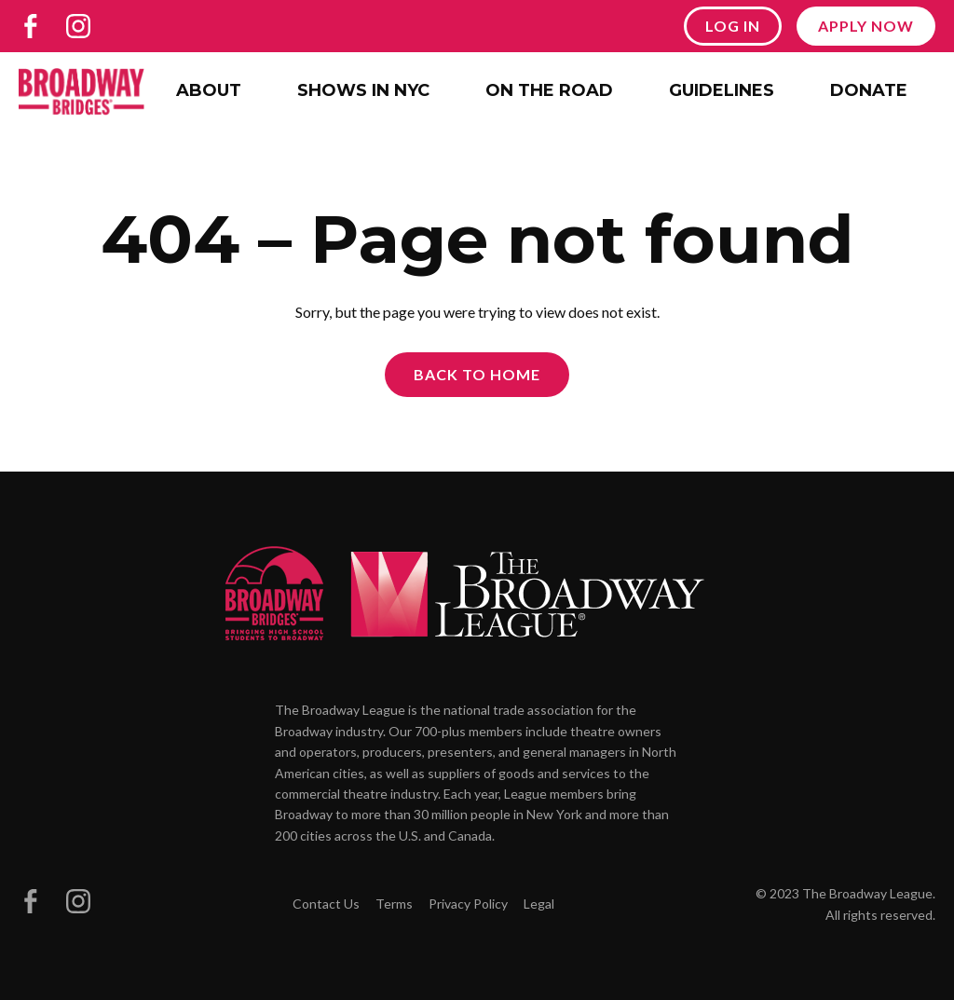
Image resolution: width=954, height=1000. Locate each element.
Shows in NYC (363, 90)
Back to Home (477, 374)
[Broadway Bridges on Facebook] (31, 26)
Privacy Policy (468, 903)
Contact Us (326, 903)
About (208, 90)
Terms (394, 903)
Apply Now (866, 25)
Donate (868, 90)
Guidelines (721, 90)
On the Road (549, 90)
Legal (539, 903)
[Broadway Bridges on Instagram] (78, 26)
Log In (732, 25)
